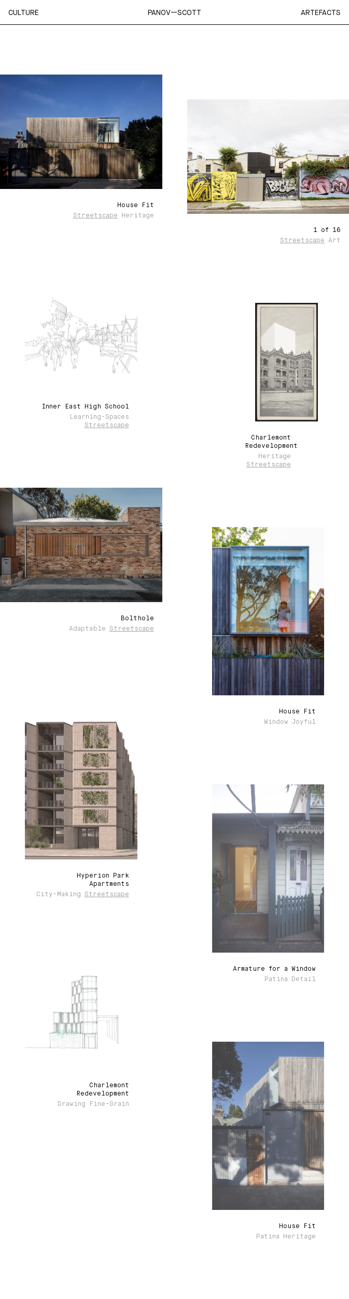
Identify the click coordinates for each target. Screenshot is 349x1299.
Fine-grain (109, 1104)
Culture (23, 12)
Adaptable (87, 629)
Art (334, 241)
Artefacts (321, 12)
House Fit (135, 205)
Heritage (137, 216)
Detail (303, 979)
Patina (276, 979)
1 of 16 (327, 230)
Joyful (304, 722)
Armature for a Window (274, 969)
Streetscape (95, 216)
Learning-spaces (99, 417)
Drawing (72, 1104)
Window (276, 722)
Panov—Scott (174, 12)
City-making (58, 895)
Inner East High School (85, 407)
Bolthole (137, 619)
